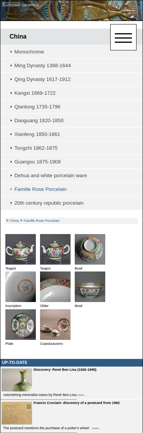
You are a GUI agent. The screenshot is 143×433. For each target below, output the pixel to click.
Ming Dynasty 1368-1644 (42, 65)
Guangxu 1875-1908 (37, 162)
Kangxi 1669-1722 (35, 93)
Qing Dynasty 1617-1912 (42, 79)
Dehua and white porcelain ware (50, 175)
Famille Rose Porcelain (40, 189)
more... (82, 395)
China (18, 36)
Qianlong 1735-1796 (37, 107)
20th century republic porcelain (49, 203)
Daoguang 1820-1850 (39, 120)
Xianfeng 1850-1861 (37, 134)
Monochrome (29, 52)
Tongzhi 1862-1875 (36, 148)
